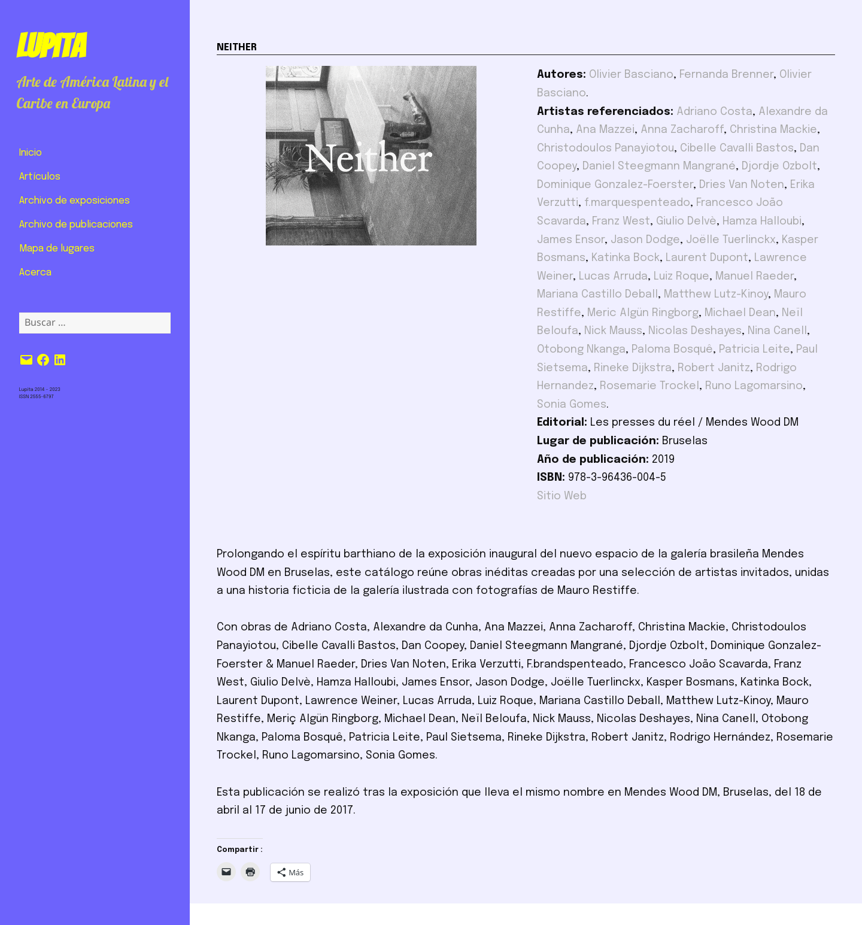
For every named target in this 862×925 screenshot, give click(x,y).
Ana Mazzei (605, 130)
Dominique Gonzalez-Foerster (615, 185)
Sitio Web (562, 496)
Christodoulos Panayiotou (605, 148)
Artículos (39, 177)
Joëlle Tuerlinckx (731, 240)
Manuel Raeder (754, 276)
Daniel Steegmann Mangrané (659, 166)
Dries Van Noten (741, 185)
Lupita (50, 46)
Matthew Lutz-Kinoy (716, 294)
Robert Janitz (714, 368)
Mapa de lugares (57, 249)
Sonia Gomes (571, 404)
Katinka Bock (625, 258)
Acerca (35, 273)
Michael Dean (740, 313)
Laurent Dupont (707, 258)
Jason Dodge (645, 240)
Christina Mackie (773, 130)
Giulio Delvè (686, 221)
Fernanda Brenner (726, 74)
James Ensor (571, 240)
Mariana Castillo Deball (597, 294)
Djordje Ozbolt (779, 166)
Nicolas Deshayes (695, 331)
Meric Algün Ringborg (643, 313)
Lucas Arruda (613, 276)
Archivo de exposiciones (74, 201)
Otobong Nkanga (581, 349)
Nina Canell (777, 331)
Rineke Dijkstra (633, 368)
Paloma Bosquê (672, 349)
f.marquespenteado (637, 203)
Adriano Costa (714, 112)
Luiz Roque (681, 276)
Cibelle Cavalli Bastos (737, 148)
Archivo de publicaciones (76, 225)
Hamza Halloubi (762, 221)
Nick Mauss (613, 331)
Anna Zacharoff (682, 130)
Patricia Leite (754, 349)
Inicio (30, 153)
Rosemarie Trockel (649, 386)
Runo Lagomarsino (754, 386)
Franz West (621, 221)
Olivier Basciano (631, 74)
